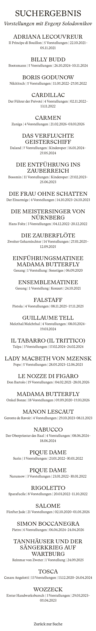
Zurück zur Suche (48, 624)
